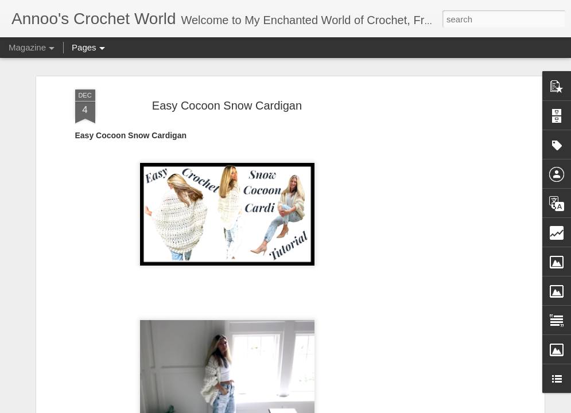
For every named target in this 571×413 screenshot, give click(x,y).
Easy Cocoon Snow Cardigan (227, 97)
